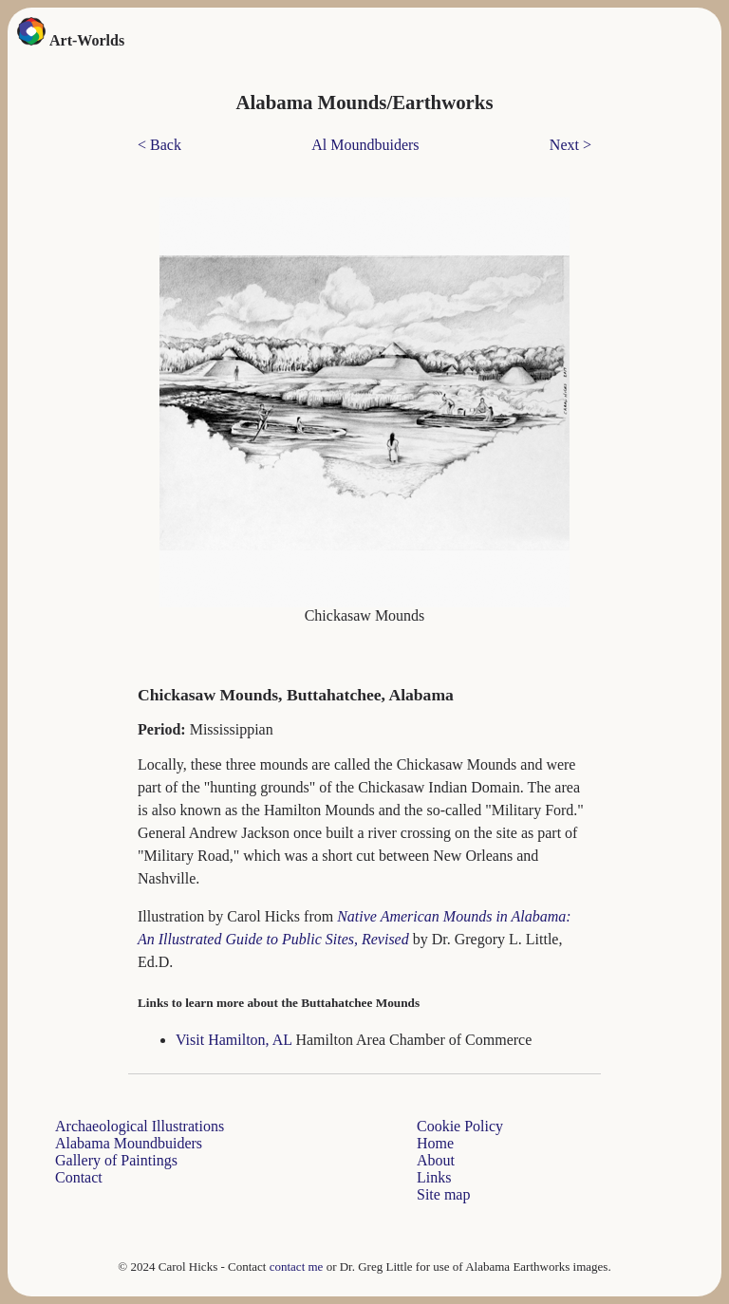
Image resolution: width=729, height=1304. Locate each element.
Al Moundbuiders (365, 145)
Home (435, 1143)
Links (434, 1177)
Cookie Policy (460, 1126)
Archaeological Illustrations (139, 1126)
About (436, 1160)
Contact (79, 1177)
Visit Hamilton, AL (235, 1040)
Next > (570, 145)
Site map (443, 1194)
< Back (159, 145)
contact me (297, 1266)
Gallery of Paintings (116, 1160)
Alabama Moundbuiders (128, 1143)
